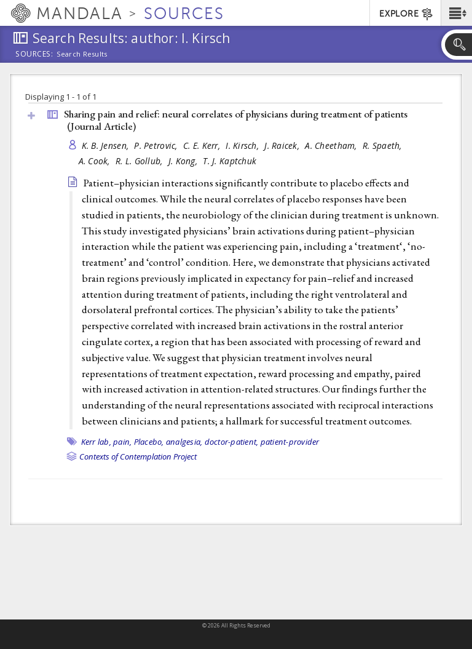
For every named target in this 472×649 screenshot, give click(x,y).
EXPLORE (406, 14)
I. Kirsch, (243, 145)
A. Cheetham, (332, 145)
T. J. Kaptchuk (229, 161)
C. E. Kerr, (202, 145)
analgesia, (184, 441)
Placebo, (149, 441)
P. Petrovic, (157, 145)
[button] (456, 13)
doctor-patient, (232, 441)
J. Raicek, (283, 145)
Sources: (34, 54)
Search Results (82, 54)
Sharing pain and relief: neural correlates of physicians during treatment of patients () (235, 120)
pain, (122, 441)
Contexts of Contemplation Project (138, 456)
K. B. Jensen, (107, 145)
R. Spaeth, (383, 145)
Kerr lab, (96, 441)
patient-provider (290, 441)
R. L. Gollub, (140, 161)
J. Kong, (184, 161)
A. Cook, (95, 161)
